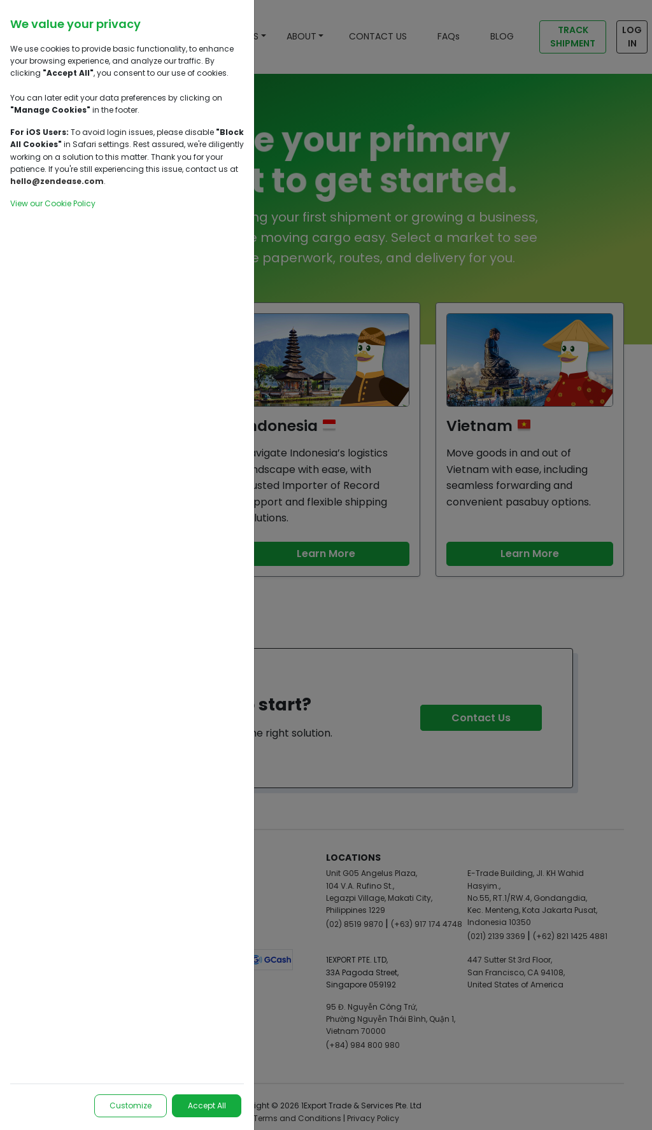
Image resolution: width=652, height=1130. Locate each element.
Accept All (206, 1105)
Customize (129, 1105)
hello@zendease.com (57, 181)
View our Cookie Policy (53, 203)
